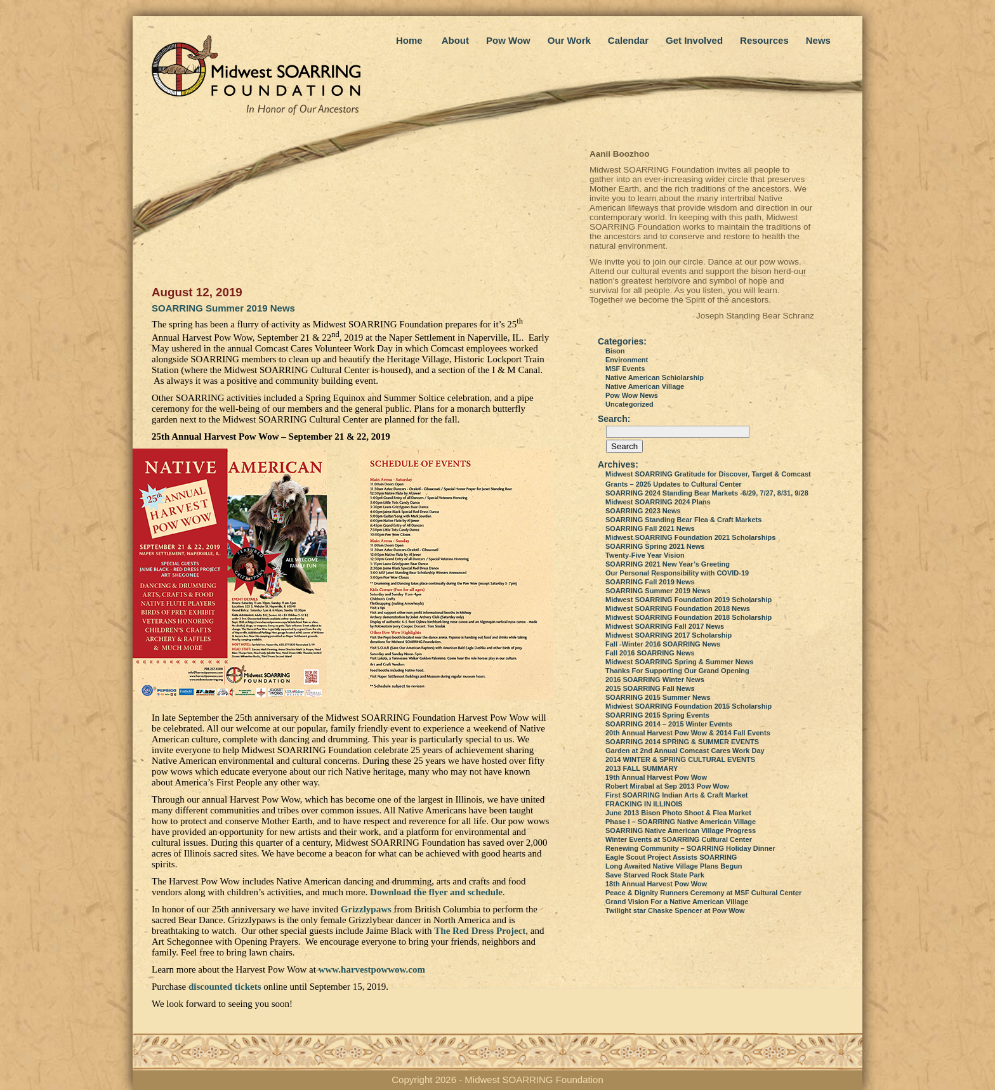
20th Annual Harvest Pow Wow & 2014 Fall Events (687, 733)
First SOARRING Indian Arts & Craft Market (676, 795)
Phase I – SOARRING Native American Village (680, 821)
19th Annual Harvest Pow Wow (656, 777)
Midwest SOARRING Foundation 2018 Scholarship (688, 617)
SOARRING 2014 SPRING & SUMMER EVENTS (682, 741)
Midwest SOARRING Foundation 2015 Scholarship (688, 706)
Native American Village (644, 386)
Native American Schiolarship (654, 377)
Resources (764, 40)
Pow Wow (508, 40)
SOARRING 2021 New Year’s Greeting (667, 564)
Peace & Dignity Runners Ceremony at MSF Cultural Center (703, 892)
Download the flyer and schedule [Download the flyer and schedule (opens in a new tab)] (436, 892)
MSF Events (625, 368)
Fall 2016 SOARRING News (650, 653)
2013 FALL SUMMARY (641, 768)
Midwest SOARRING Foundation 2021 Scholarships (690, 537)
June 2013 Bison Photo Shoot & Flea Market (678, 813)
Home (409, 40)
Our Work (569, 40)
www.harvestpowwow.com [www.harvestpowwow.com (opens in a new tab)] (372, 969)
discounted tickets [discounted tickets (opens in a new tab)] (224, 987)
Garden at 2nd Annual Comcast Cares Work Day (685, 750)
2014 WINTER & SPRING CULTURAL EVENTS (680, 759)
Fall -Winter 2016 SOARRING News (662, 644)
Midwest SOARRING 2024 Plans (658, 502)
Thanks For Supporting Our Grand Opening (677, 670)
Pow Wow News (631, 395)
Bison (615, 351)
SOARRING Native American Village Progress (680, 830)
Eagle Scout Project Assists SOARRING (671, 857)
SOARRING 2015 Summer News (658, 697)
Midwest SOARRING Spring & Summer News (679, 662)
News (818, 40)
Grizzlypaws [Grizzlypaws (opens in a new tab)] (366, 909)
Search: (614, 419)
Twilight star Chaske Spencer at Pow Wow (675, 910)
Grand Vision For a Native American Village (676, 901)
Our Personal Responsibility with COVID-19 (677, 573)
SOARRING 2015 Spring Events (657, 715)
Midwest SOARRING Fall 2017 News (664, 626)
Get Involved (694, 40)
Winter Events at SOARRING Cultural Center (678, 839)
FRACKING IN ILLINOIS (644, 804)
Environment (626, 360)
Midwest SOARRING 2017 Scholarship (668, 635)
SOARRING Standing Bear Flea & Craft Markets (683, 519)
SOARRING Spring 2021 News (655, 546)
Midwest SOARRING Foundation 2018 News (677, 608)
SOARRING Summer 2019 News (223, 308)
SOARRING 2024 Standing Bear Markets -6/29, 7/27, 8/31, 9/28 (706, 493)
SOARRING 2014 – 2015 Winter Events (668, 724)
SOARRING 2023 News (643, 511)
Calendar (628, 40)
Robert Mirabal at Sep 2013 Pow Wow (667, 786)
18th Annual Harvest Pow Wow (656, 884)
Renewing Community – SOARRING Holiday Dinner (690, 848)
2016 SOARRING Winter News (654, 679)
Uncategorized (629, 404)
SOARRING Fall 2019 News (650, 582)
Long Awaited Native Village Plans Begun (673, 866)
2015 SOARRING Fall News (650, 688)
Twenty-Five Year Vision (645, 555)
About (455, 40)
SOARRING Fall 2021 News (650, 528)
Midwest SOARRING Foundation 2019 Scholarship (688, 599)
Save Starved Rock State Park (654, 875)
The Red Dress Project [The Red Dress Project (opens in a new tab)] (479, 931)
